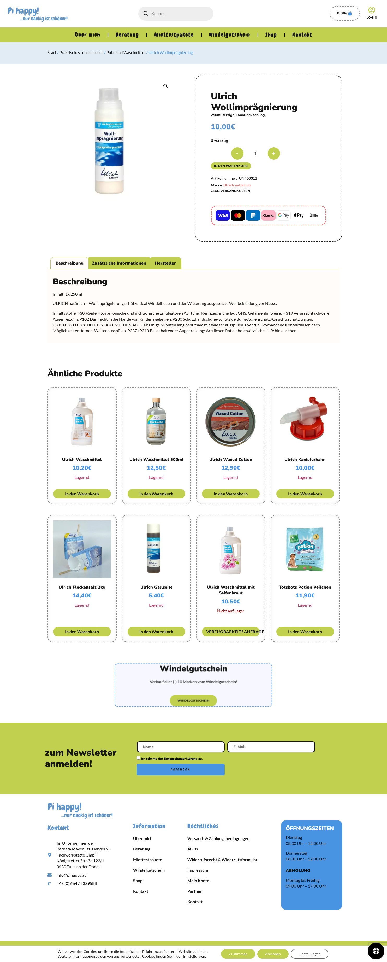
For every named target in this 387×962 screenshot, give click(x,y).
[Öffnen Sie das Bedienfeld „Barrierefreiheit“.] (376, 951)
